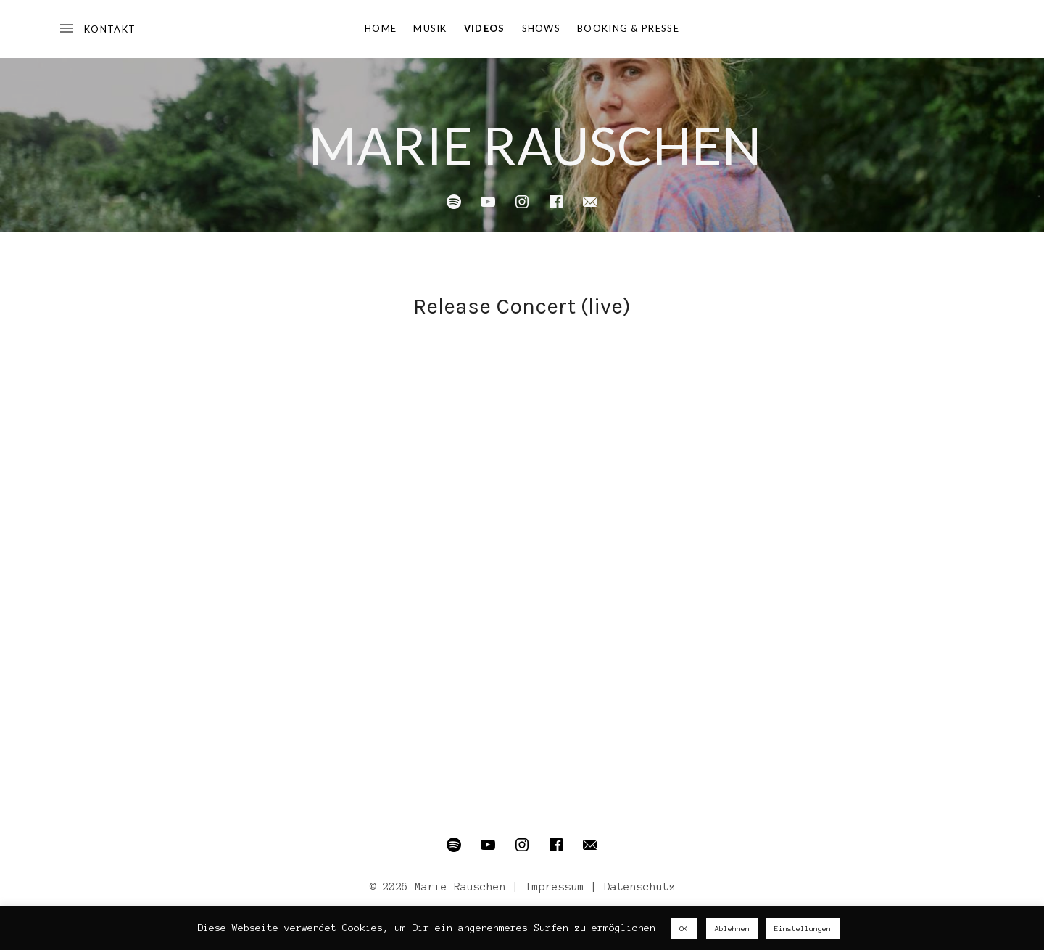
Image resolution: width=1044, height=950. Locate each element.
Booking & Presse (628, 28)
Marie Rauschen (535, 145)
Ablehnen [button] (732, 929)
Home (381, 28)
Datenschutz (640, 887)
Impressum (555, 887)
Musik (430, 28)
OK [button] (683, 929)
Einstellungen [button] (802, 929)
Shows (541, 28)
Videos (484, 28)
